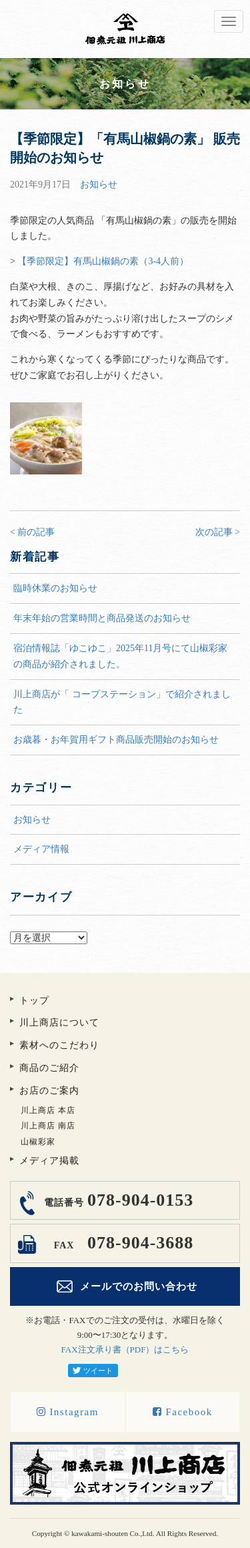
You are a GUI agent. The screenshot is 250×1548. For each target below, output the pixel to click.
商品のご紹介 (49, 1068)
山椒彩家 (38, 1141)
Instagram (68, 1412)
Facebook (183, 1412)
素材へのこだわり (59, 1045)
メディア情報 (41, 849)
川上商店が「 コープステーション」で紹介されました (122, 702)
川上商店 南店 (48, 1125)
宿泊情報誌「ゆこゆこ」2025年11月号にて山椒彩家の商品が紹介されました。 (120, 656)
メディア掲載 (49, 1161)
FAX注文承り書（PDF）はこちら (125, 1349)
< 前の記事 (32, 532)
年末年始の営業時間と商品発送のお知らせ (102, 618)
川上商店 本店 (48, 1110)
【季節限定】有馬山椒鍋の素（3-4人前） (103, 261)
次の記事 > (217, 532)
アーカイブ (125, 923)
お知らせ (98, 184)
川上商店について (59, 1023)
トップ (34, 1001)
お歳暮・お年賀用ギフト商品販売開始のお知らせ (116, 740)
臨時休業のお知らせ (55, 588)
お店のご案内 (49, 1091)
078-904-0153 (117, 1200)
